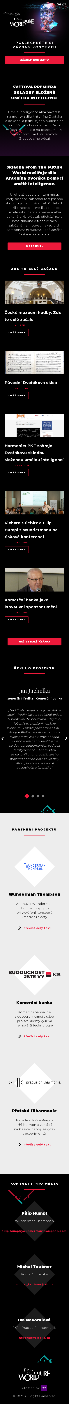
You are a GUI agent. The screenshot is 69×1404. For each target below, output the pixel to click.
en (64, 3)
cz (59, 3)
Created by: (34, 1388)
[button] (27, 796)
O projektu (34, 246)
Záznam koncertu (34, 60)
